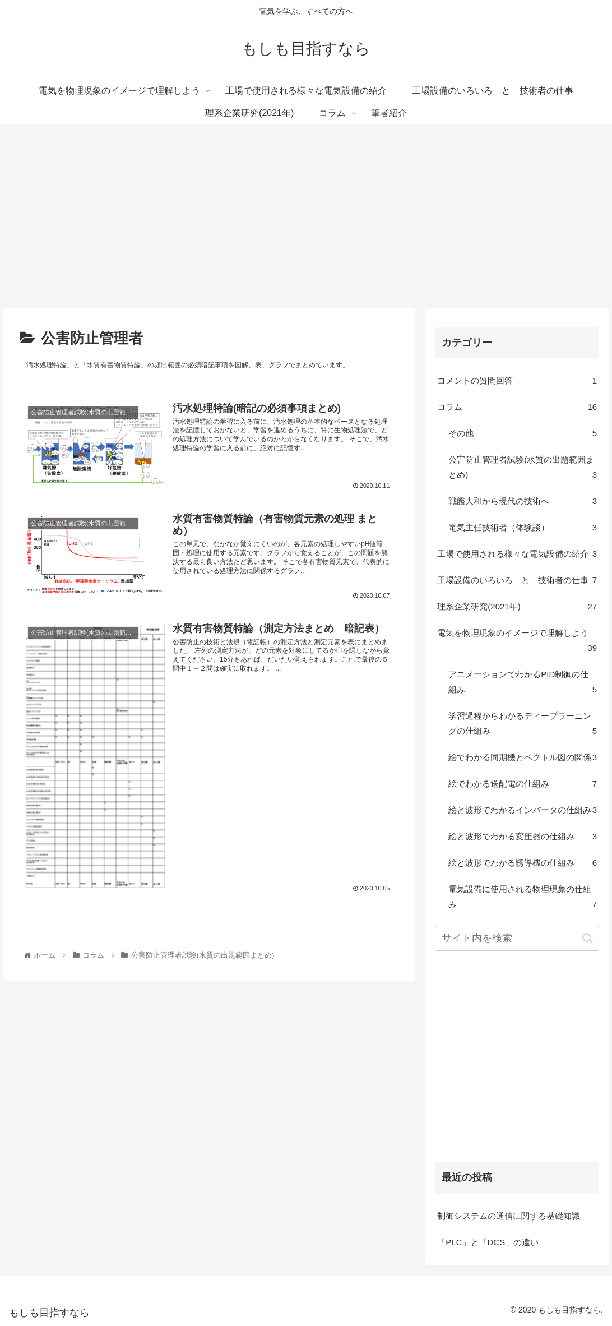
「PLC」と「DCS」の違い (488, 1242)
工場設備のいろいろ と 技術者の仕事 (517, 580)
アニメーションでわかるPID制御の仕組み (522, 683)
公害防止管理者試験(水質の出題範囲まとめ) (522, 468)
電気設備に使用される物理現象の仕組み (522, 898)
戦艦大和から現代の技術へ (522, 501)
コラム (517, 406)
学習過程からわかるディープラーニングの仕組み (522, 724)
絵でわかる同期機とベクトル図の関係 (522, 757)
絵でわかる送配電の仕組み (522, 783)
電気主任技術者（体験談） (522, 527)
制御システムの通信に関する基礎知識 (508, 1216)
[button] (587, 938)
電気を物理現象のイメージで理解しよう (517, 641)
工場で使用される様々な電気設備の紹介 (517, 553)
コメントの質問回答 (517, 380)
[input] (517, 938)
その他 (522, 433)
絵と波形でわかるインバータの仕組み (522, 809)
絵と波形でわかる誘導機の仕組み (522, 862)
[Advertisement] (306, 216)
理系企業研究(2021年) (517, 606)
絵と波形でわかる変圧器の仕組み (522, 836)
